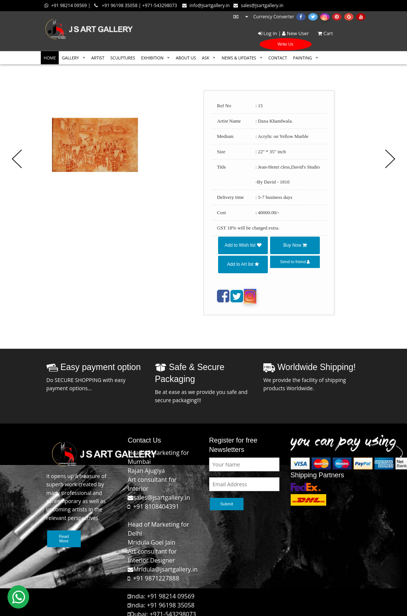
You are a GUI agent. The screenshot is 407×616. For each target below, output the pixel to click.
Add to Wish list (243, 245)
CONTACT (278, 58)
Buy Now (294, 245)
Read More (64, 538)
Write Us (285, 44)
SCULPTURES (122, 58)
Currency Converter (263, 16)
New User (295, 33)
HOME (50, 58)
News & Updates (238, 58)
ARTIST (97, 58)
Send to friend (295, 261)
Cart (321, 33)
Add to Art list (243, 264)
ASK (205, 58)
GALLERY (70, 58)
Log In (267, 33)
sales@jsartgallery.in (258, 5)
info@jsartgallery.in (206, 5)
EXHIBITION (152, 58)
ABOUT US (186, 58)
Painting (302, 58)
